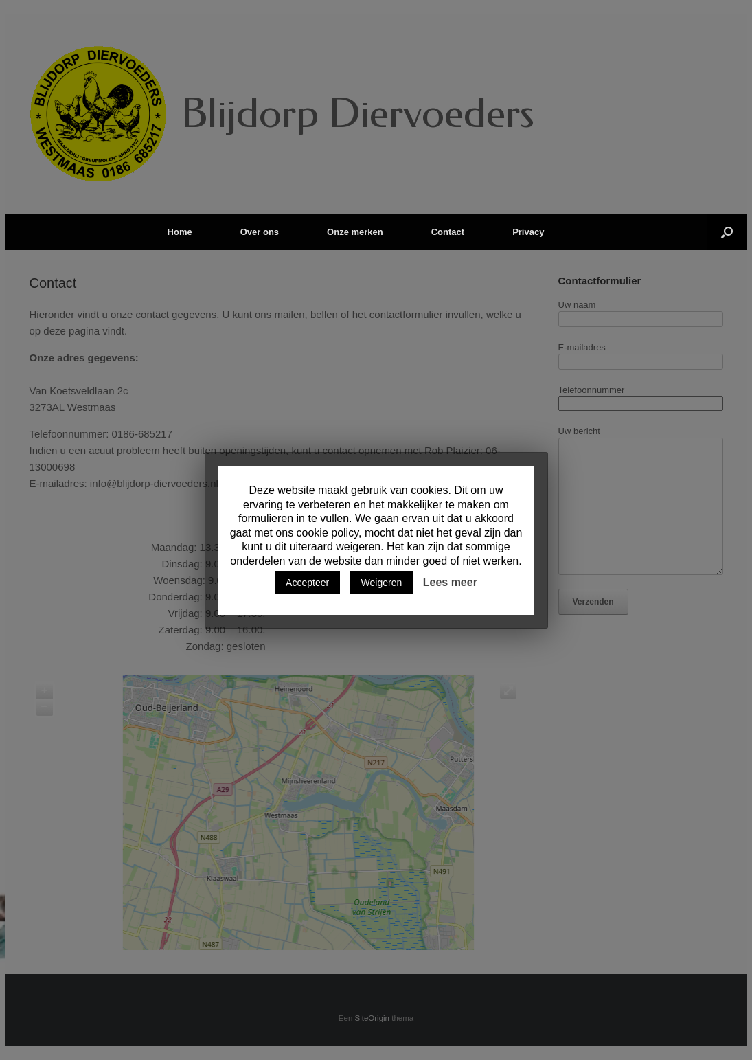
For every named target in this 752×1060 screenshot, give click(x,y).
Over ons (259, 232)
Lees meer (450, 582)
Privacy (528, 232)
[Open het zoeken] (727, 232)
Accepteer (307, 582)
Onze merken (355, 232)
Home (180, 232)
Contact (447, 232)
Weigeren (381, 582)
